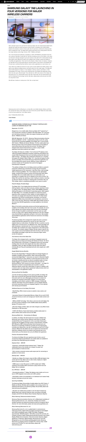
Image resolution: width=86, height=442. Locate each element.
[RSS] (75, 2)
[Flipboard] (73, 2)
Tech (22, 1)
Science (49, 1)
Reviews (60, 1)
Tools (54, 1)
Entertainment (34, 1)
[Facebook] (69, 2)
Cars (27, 1)
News (17, 1)
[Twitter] (71, 2)
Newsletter (81, 1)
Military (42, 1)
